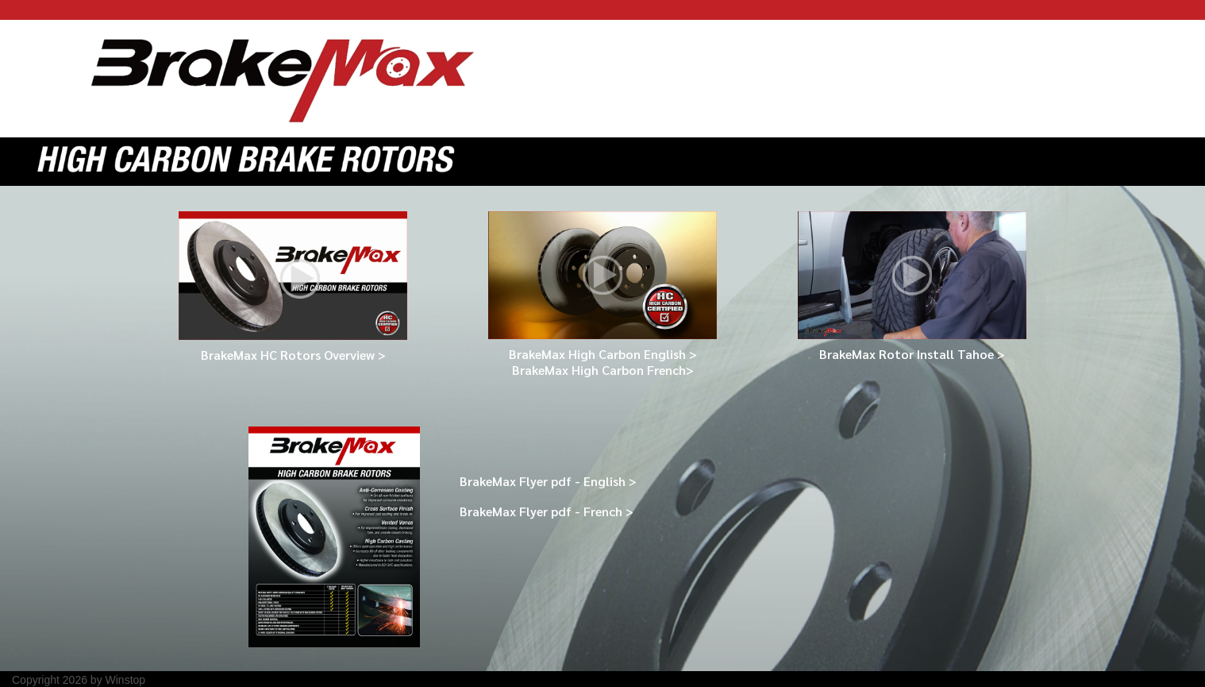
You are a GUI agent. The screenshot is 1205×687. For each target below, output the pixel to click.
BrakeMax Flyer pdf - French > (546, 511)
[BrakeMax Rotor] (282, 78)
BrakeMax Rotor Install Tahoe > (912, 353)
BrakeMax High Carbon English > (603, 353)
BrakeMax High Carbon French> (603, 369)
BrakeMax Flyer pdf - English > (548, 481)
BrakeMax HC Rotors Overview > (293, 354)
